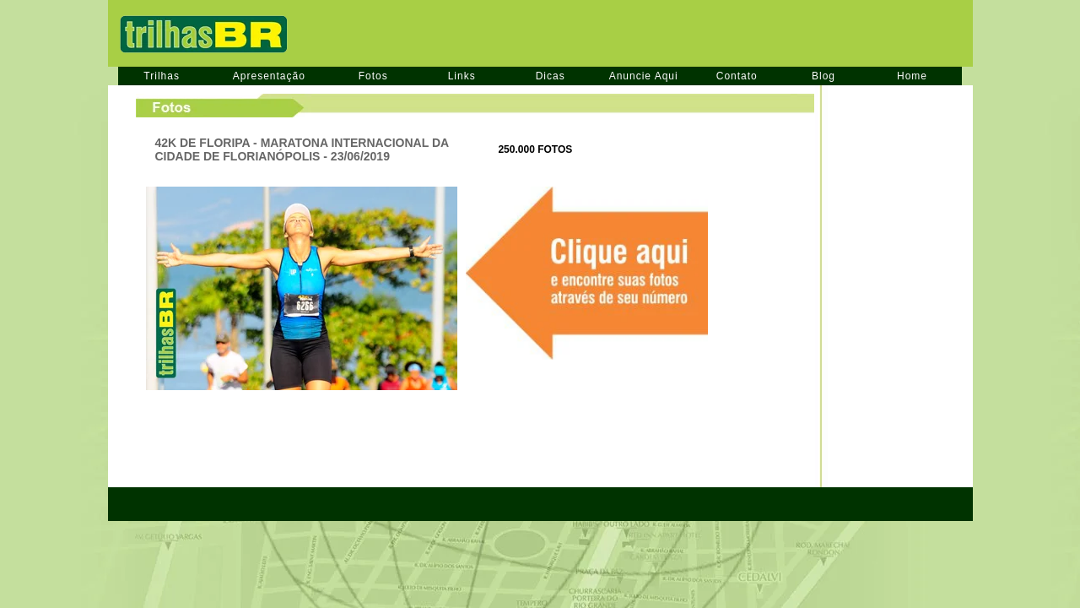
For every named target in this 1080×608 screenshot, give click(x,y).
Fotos (373, 76)
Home (912, 76)
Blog (823, 76)
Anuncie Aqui (643, 76)
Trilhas (161, 76)
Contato (737, 76)
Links (462, 76)
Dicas (550, 76)
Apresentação (269, 76)
